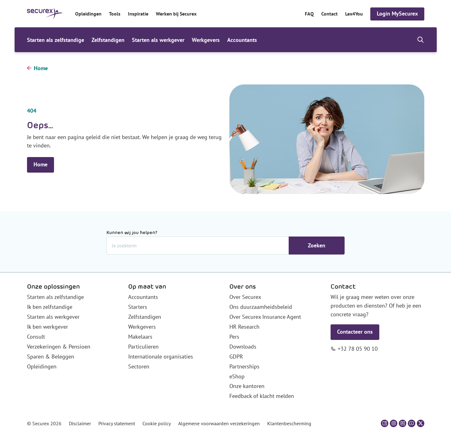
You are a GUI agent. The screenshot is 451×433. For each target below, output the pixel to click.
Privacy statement (116, 423)
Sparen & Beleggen (50, 356)
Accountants (242, 39)
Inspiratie (138, 14)
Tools (114, 14)
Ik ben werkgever (47, 326)
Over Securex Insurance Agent (265, 316)
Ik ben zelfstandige (49, 306)
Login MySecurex (397, 13)
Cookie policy (156, 423)
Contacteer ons (355, 331)
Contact (329, 14)
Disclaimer (80, 423)
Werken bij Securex (176, 14)
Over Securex (245, 296)
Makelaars (140, 336)
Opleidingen (88, 14)
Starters (137, 306)
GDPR (236, 356)
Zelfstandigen (108, 39)
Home (41, 68)
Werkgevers (206, 39)
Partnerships (244, 366)
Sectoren (138, 366)
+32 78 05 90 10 (358, 348)
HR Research (244, 326)
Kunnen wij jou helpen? (131, 232)
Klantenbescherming (289, 423)
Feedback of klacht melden (261, 395)
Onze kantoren (246, 386)
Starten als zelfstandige (55, 39)
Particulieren (143, 346)
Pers (234, 336)
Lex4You (354, 14)
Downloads (242, 346)
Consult (36, 336)
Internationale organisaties (160, 356)
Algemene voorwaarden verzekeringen (219, 423)
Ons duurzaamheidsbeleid (260, 306)
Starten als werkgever (158, 39)
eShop (237, 376)
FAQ (309, 14)
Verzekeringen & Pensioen (58, 346)
